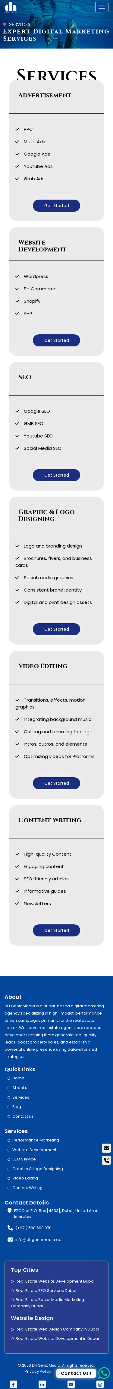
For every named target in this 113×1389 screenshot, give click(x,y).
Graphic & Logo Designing (37, 1169)
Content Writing (27, 1188)
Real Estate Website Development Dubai (55, 1281)
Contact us (22, 1116)
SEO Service (24, 1159)
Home (18, 1078)
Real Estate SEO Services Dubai (46, 1290)
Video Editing (25, 1178)
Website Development (34, 1150)
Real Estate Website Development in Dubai (57, 1338)
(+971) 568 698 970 (33, 1228)
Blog (16, 1107)
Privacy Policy (38, 1371)
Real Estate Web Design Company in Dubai (57, 1329)
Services (20, 1097)
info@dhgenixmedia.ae (38, 1239)
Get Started (56, 206)
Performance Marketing (35, 1140)
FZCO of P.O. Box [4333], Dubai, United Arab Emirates (56, 1213)
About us (21, 1088)
